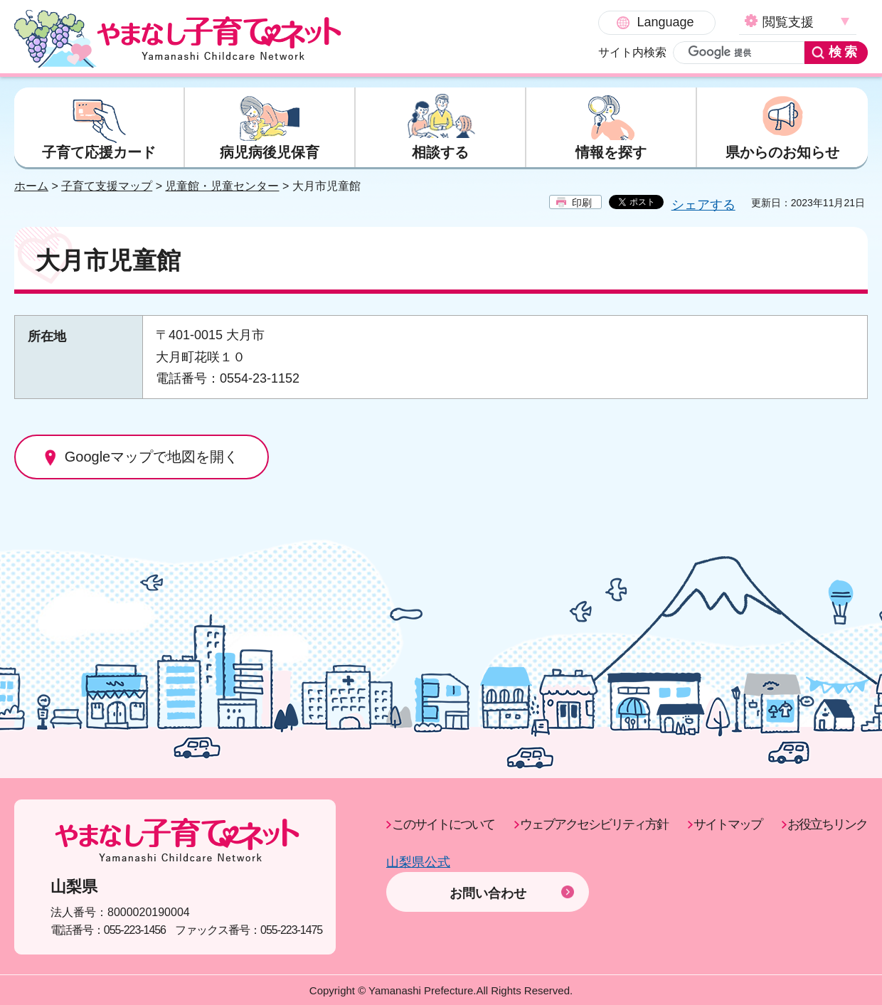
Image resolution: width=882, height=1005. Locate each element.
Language (541, 22)
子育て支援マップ (106, 187)
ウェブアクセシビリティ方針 (594, 825)
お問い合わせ (488, 873)
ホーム (31, 187)
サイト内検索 (508, 52)
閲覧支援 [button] (664, 22)
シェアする (703, 205)
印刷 (582, 203)
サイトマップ (728, 825)
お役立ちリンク (827, 825)
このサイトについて (443, 825)
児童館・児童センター (222, 187)
